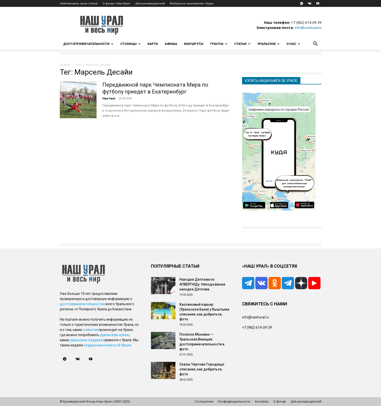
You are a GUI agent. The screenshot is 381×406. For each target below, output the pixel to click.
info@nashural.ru (308, 27)
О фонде (279, 401)
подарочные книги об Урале (107, 345)
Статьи (242, 44)
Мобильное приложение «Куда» (192, 3)
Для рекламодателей (150, 3)
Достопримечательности (88, 44)
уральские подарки (86, 340)
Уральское (268, 44)
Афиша (171, 44)
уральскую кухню (114, 335)
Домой (65, 65)
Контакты (262, 401)
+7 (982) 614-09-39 (306, 22)
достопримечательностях (82, 304)
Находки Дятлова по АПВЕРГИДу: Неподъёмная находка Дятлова (202, 284)
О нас (293, 44)
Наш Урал (108, 98)
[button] (315, 44)
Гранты (218, 44)
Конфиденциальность (234, 401)
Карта (152, 44)
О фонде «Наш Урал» (117, 3)
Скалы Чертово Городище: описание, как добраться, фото (202, 369)
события (90, 330)
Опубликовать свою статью (79, 3)
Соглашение (204, 401)
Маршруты (193, 44)
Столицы (130, 44)
